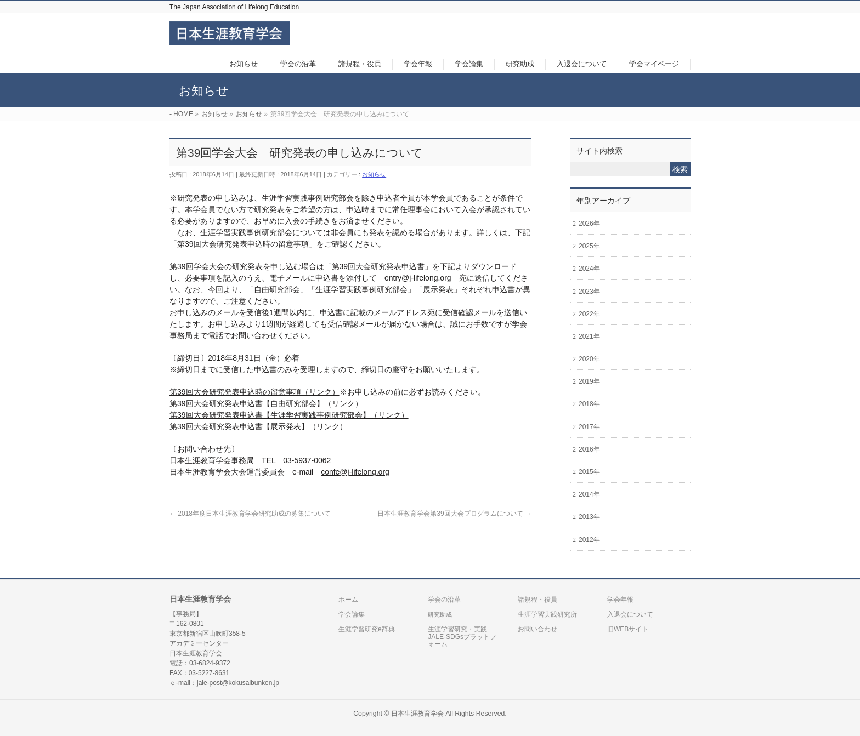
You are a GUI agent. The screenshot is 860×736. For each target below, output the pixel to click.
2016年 (589, 449)
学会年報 (620, 599)
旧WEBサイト (627, 629)
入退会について (630, 614)
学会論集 (351, 614)
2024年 (589, 268)
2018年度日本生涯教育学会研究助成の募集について (250, 513)
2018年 (589, 404)
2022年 (589, 314)
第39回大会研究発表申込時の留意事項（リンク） (254, 391)
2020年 (589, 359)
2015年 (589, 472)
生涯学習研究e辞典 (366, 629)
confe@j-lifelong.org (355, 471)
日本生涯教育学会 (417, 713)
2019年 (589, 381)
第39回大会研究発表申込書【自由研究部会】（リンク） (266, 403)
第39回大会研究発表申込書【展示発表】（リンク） (258, 426)
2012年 (589, 540)
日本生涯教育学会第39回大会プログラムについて (454, 513)
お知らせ (374, 174)
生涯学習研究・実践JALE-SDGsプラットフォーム (462, 636)
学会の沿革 (444, 599)
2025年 (589, 246)
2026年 (589, 223)
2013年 (589, 517)
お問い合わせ (537, 629)
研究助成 (440, 614)
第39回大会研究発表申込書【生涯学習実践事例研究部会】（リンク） (289, 414)
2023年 (589, 291)
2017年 (589, 427)
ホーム (348, 599)
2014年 (589, 494)
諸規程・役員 (537, 599)
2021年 (589, 336)
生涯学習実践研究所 (547, 614)
